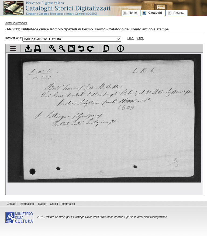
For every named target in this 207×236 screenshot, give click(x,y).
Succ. (140, 38)
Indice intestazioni (16, 23)
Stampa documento (37, 48)
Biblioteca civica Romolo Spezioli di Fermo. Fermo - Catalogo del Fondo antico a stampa (95, 29)
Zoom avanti (52, 48)
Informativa (68, 203)
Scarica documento (28, 48)
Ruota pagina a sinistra (81, 48)
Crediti (54, 203)
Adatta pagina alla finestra (71, 48)
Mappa (42, 203)
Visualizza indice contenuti (13, 48)
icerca (178, 12)
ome (133, 12)
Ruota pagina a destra (90, 48)
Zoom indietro (62, 48)
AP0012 (12, 29)
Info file (120, 48)
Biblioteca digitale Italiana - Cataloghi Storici (56, 7)
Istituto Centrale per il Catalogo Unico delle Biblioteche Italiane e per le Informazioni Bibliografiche (106, 217)
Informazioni (27, 203)
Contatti (11, 203)
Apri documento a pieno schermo (105, 48)
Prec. (130, 38)
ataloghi (155, 12)
